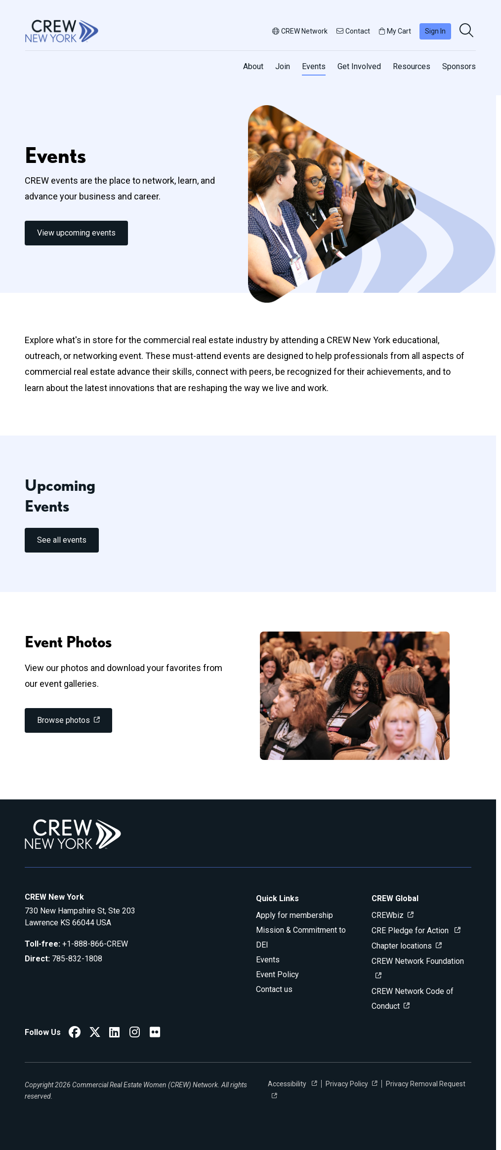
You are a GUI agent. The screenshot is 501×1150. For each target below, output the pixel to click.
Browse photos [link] (63, 720)
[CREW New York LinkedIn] (114, 1033)
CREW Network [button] (300, 31)
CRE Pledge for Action (411, 930)
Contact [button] (353, 31)
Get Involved (359, 66)
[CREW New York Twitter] (95, 1033)
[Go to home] (61, 31)
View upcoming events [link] (76, 233)
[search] (467, 31)
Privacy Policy (347, 1084)
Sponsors (459, 66)
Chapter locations (402, 946)
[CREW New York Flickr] (155, 1033)
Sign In (435, 31)
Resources (411, 66)
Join (282, 66)
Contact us (274, 989)
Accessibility (288, 1084)
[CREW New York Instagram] (134, 1033)
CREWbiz (388, 915)
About (253, 66)
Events (314, 66)
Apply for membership (294, 915)
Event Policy (277, 974)
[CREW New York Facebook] (75, 1033)
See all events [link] (61, 540)
